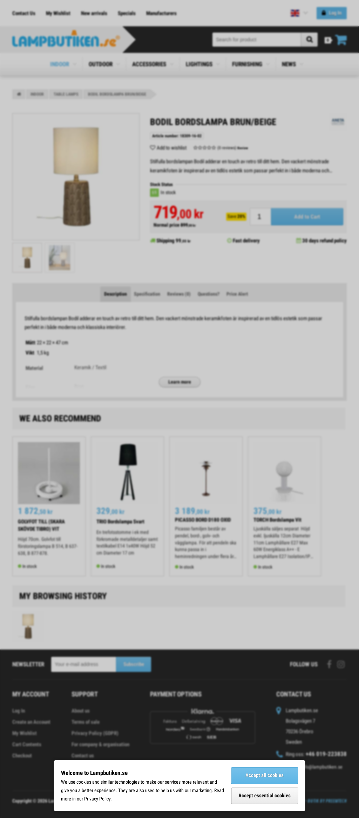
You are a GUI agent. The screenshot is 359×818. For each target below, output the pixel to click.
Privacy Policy (97, 799)
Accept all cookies (264, 775)
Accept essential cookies (264, 795)
